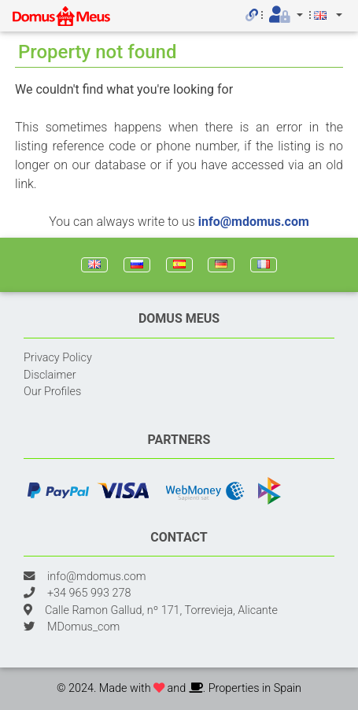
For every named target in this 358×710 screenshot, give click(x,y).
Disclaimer (50, 375)
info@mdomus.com (253, 221)
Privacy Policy (58, 357)
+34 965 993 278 (89, 593)
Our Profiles (52, 391)
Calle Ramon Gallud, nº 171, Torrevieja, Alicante (161, 610)
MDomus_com (83, 627)
